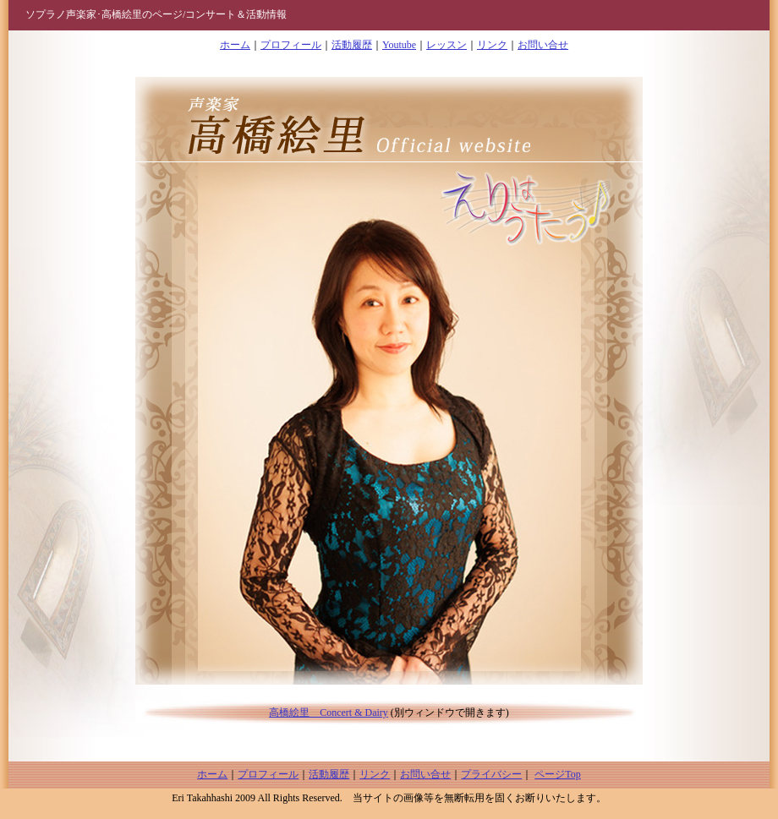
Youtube (399, 45)
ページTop (557, 774)
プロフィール (290, 45)
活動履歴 (351, 45)
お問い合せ (543, 45)
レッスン (446, 45)
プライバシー (491, 774)
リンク (492, 45)
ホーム (235, 45)
